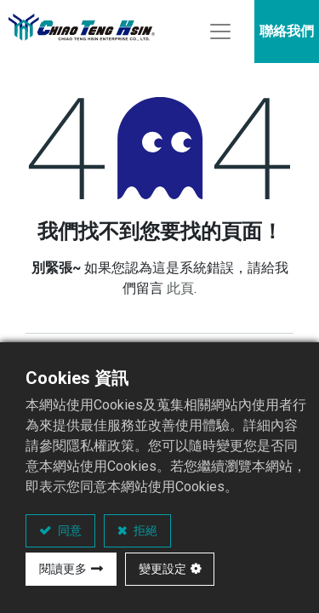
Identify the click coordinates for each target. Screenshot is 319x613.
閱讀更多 (63, 569)
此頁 (180, 288)
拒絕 (144, 530)
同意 (68, 530)
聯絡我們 (286, 31)
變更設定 (162, 569)
